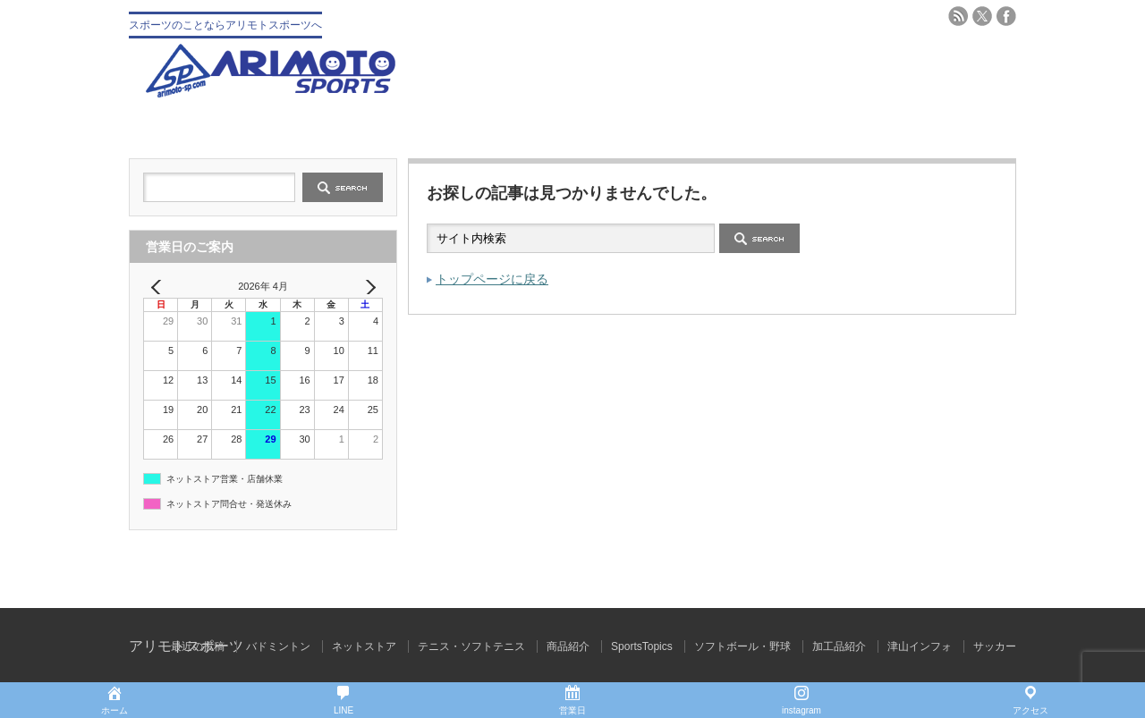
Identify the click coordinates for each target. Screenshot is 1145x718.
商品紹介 (568, 646)
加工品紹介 (839, 646)
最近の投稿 (198, 646)
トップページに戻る (492, 279)
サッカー (994, 646)
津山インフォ (919, 646)
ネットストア (364, 646)
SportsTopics (642, 646)
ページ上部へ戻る (1129, 569)
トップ (202, 127)
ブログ (942, 127)
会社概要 (350, 127)
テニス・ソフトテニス (647, 127)
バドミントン (794, 127)
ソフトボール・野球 (742, 646)
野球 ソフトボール (498, 127)
